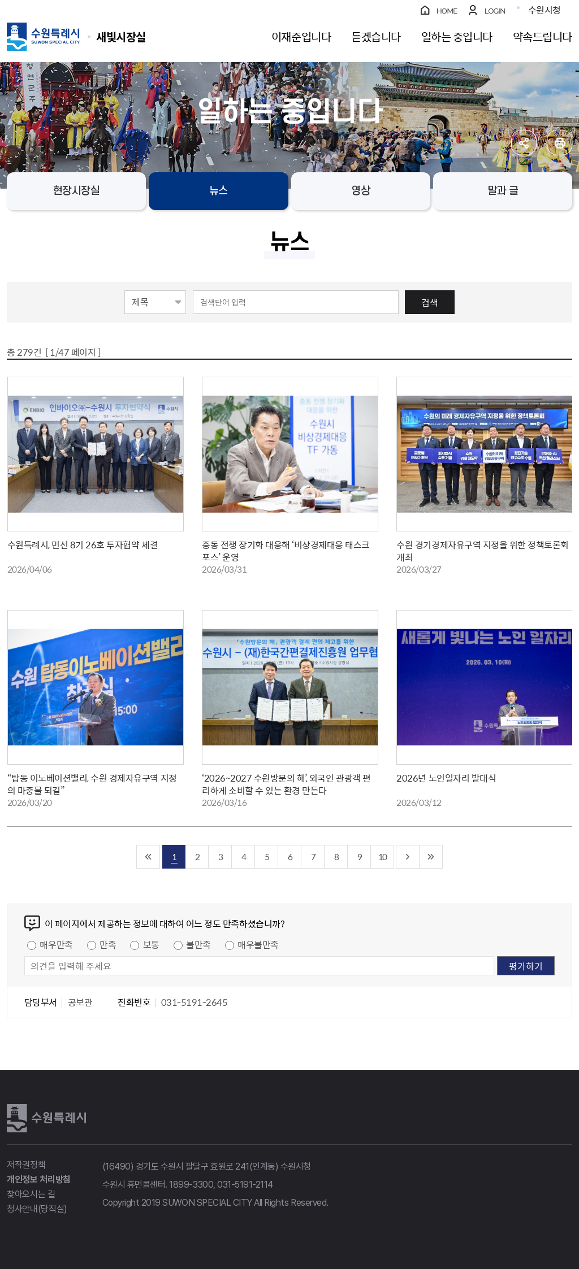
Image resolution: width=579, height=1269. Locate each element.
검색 (429, 302)
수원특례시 (46, 1118)
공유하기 (524, 142)
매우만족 (56, 944)
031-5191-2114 (245, 1184)
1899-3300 (191, 1184)
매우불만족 (258, 944)
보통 (151, 944)
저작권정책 (26, 1164)
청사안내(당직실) (37, 1208)
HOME (447, 11)
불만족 (198, 944)
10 (382, 856)
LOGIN (495, 11)
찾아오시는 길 (31, 1194)
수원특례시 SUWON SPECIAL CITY (121, 36)
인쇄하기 (559, 142)
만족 (108, 944)
